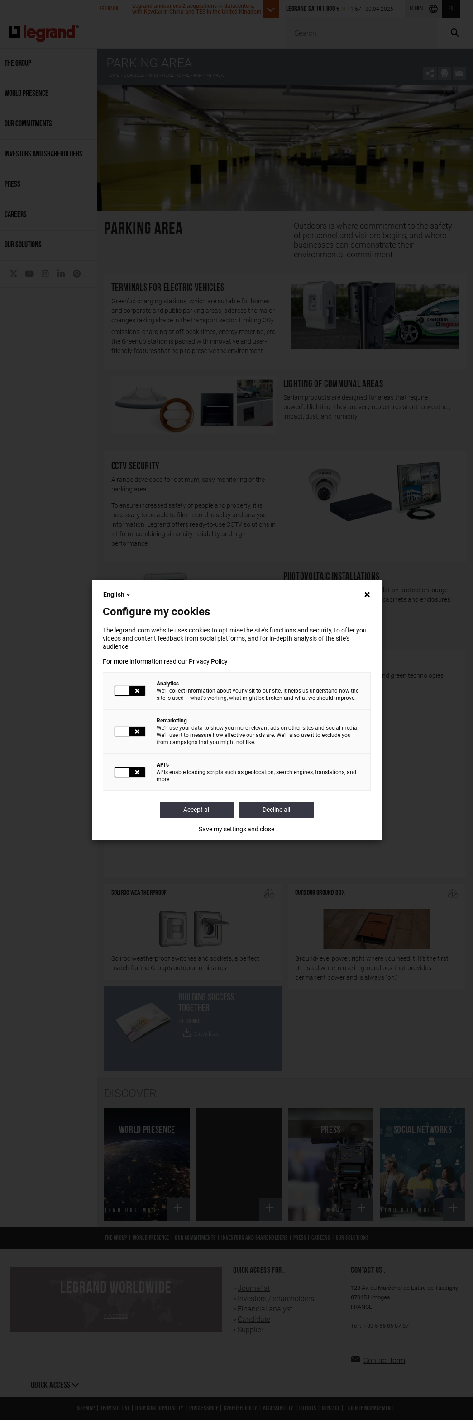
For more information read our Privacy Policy (165, 661)
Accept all (196, 809)
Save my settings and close (236, 829)
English (117, 594)
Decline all (276, 809)
